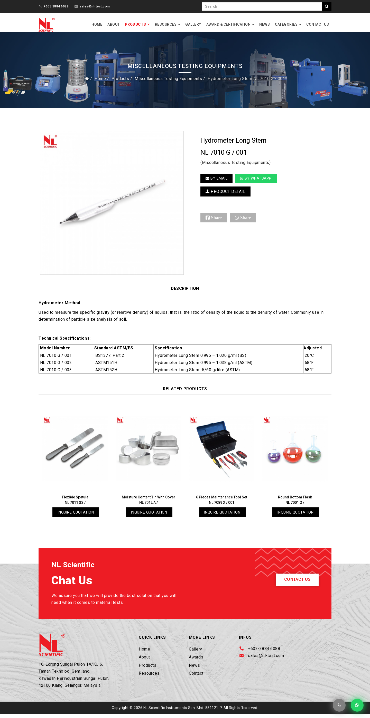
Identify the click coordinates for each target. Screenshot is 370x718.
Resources (166, 24)
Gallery (193, 24)
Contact (196, 677)
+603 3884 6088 (56, 6)
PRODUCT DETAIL (225, 195)
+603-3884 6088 (264, 653)
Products (135, 24)
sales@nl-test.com (95, 6)
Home (96, 24)
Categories (286, 24)
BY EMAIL (218, 182)
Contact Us (317, 24)
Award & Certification (228, 24)
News (264, 24)
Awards (196, 661)
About (113, 24)
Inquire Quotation (75, 516)
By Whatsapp (260, 182)
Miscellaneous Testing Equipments (168, 82)
